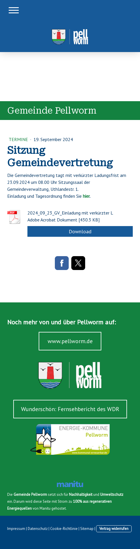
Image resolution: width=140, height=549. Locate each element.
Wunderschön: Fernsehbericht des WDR (70, 409)
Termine (19, 139)
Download (80, 231)
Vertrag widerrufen (113, 528)
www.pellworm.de (70, 341)
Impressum (16, 528)
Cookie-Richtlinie (64, 528)
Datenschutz (38, 528)
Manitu (45, 508)
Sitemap (87, 528)
